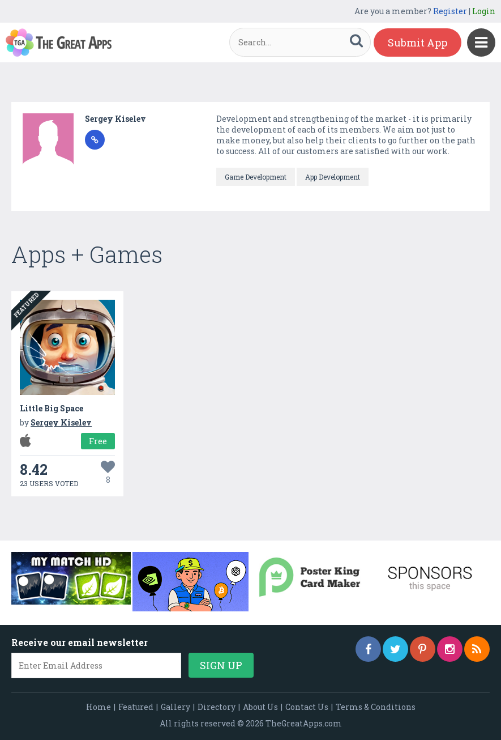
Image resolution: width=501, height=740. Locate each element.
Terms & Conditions (376, 706)
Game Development (255, 176)
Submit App (417, 42)
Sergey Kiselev (115, 118)
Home (98, 706)
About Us (260, 706)
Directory (216, 706)
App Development (332, 176)
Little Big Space (51, 408)
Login (483, 11)
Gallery (175, 706)
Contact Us (306, 706)
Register (450, 11)
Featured (135, 706)
